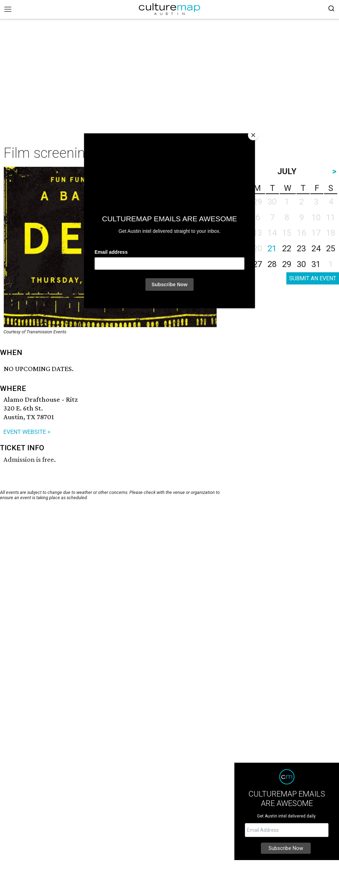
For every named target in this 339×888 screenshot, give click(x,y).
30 (301, 264)
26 (242, 264)
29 (286, 264)
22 (286, 248)
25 (330, 248)
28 (272, 264)
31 (316, 264)
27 (257, 264)
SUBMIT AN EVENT (312, 278)
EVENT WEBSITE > (27, 431)
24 (316, 248)
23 (301, 248)
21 (272, 248)
